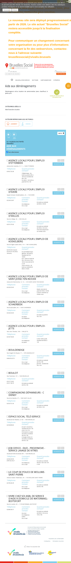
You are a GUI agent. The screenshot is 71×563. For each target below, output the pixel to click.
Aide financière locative (12, 109)
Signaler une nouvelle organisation (57, 96)
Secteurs (35, 80)
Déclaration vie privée (58, 541)
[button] (7, 10)
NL (67, 1)
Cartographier (46, 80)
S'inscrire (17, 74)
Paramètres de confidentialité (56, 538)
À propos (57, 80)
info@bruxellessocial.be (34, 530)
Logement (14, 124)
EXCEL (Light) (14, 138)
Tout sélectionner (13, 152)
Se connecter (9, 74)
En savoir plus (57, 164)
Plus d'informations (24, 10)
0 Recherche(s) (61, 74)
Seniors (28, 124)
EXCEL (9, 137)
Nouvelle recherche (22, 80)
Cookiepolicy (47, 541)
